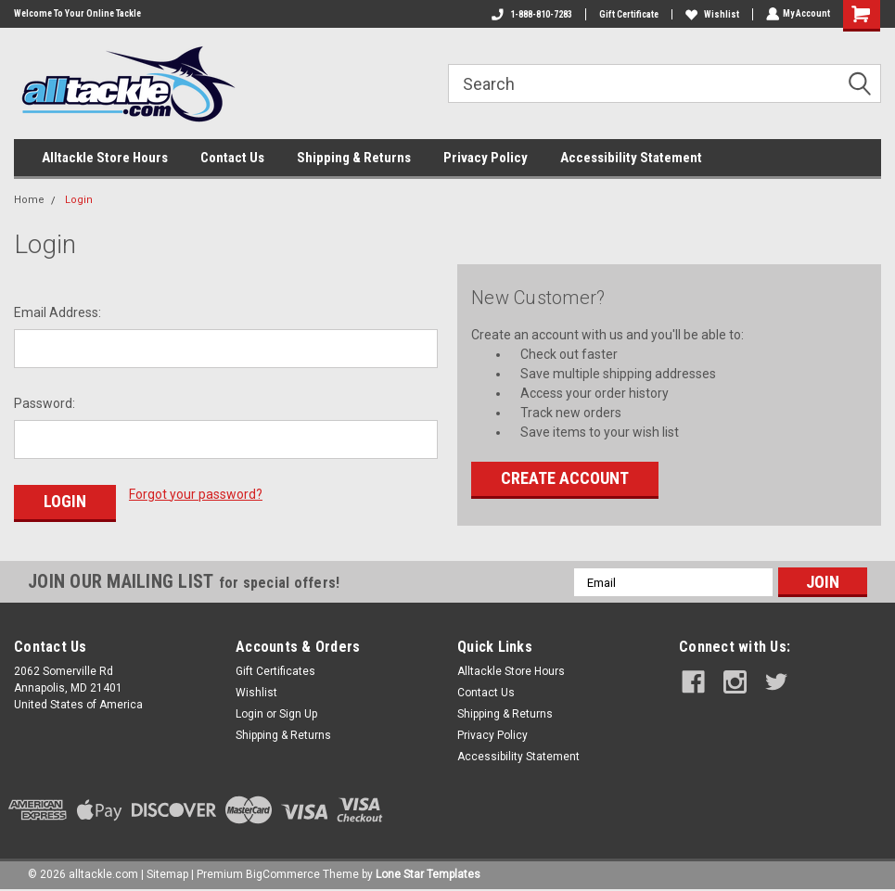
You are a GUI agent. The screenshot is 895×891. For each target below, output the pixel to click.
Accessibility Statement (631, 157)
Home (29, 200)
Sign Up (298, 712)
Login (79, 200)
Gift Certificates (275, 669)
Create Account (565, 478)
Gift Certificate (627, 14)
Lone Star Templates (428, 872)
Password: (44, 403)
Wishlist (710, 14)
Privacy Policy (485, 157)
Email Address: (57, 312)
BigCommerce (283, 872)
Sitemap (167, 872)
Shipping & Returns (354, 157)
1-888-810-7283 (530, 14)
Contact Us (232, 157)
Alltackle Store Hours (105, 157)
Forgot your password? (195, 494)
